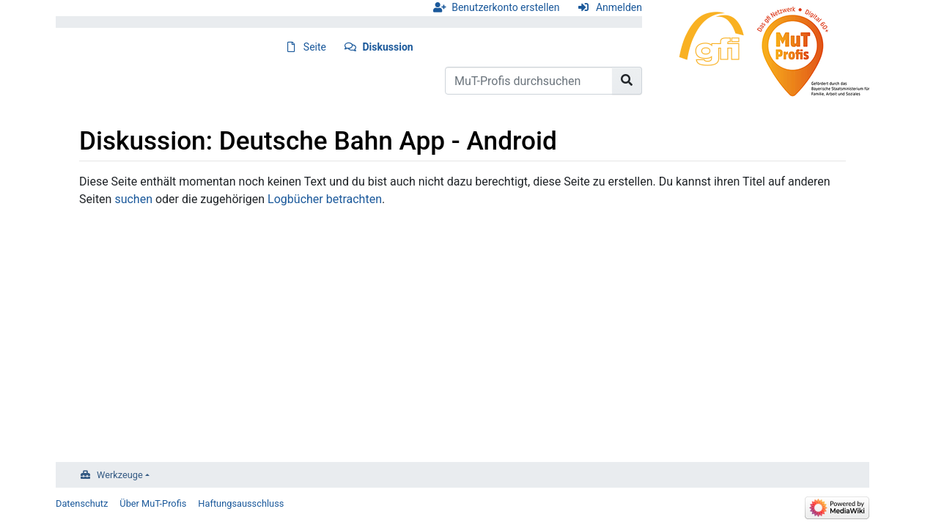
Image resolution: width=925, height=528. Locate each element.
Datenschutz (82, 503)
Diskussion (388, 47)
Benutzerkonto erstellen (505, 7)
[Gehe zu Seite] (627, 81)
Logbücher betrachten (325, 199)
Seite (314, 47)
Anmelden (619, 7)
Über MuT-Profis (152, 503)
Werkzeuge (120, 474)
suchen (133, 199)
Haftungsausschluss (241, 503)
